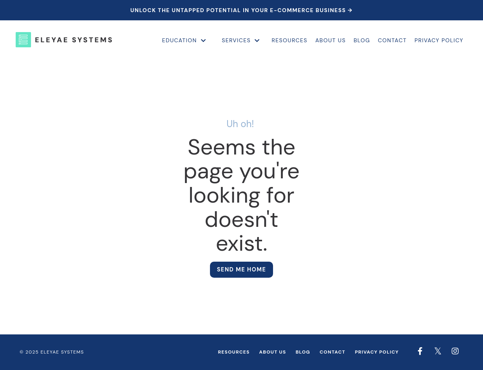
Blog (362, 40)
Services (241, 40)
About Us (330, 40)
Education (184, 40)
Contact (392, 40)
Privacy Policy (438, 40)
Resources (290, 40)
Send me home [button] (241, 269)
